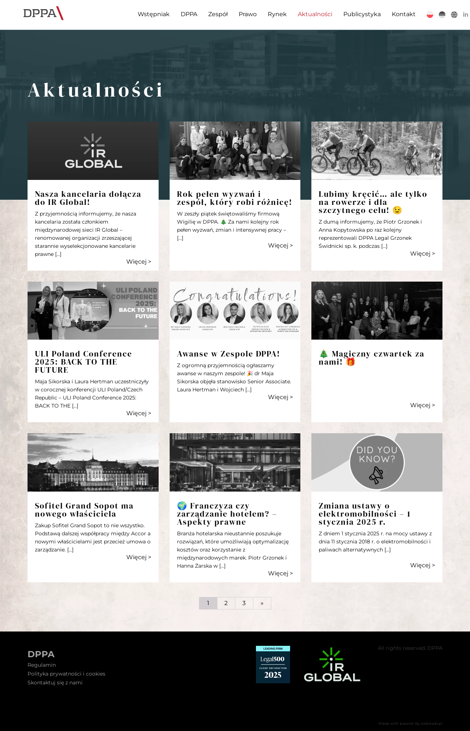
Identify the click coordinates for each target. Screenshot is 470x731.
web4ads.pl (431, 723)
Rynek (271, 14)
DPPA (182, 14)
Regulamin (42, 665)
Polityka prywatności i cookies (66, 673)
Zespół (211, 14)
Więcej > (138, 261)
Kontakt (397, 14)
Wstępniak (147, 14)
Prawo (241, 14)
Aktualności (309, 14)
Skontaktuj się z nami (55, 682)
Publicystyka (356, 14)
